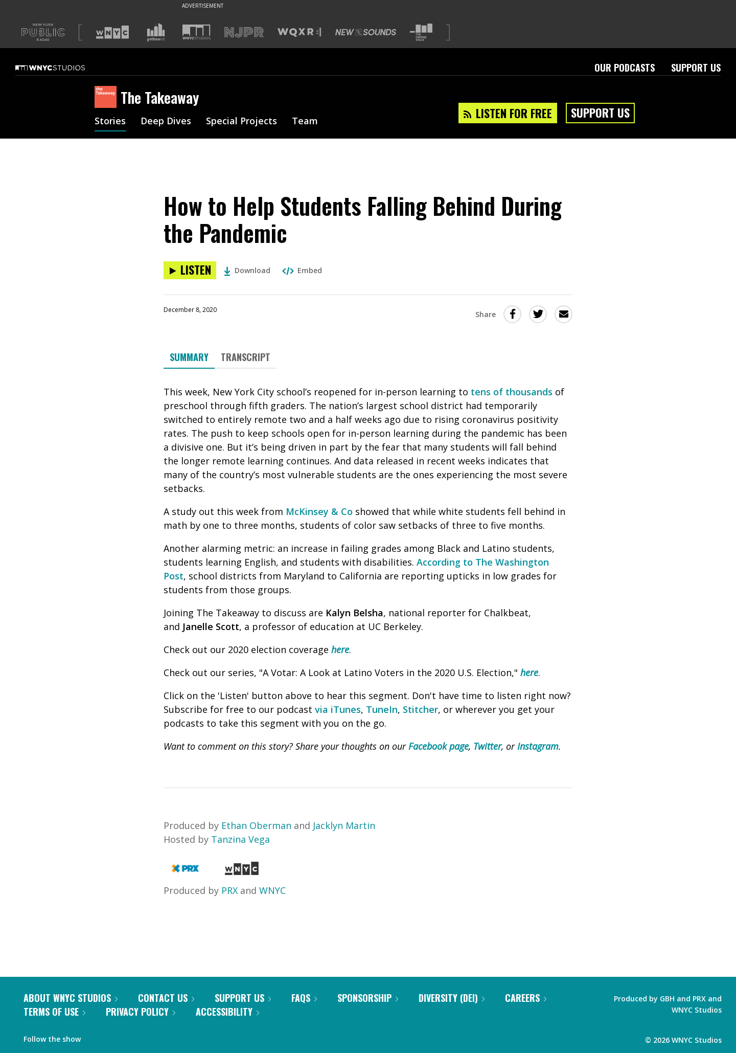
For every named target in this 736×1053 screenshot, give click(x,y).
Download (247, 270)
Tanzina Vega (240, 839)
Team (305, 121)
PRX (229, 890)
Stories (110, 121)
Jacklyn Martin (344, 825)
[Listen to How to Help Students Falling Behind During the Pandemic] (190, 270)
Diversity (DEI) (452, 997)
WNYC (272, 890)
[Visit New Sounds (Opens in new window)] (365, 32)
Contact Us (166, 997)
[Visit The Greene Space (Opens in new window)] (421, 32)
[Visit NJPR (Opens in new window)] (244, 32)
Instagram (538, 746)
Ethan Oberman (256, 825)
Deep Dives (166, 121)
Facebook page (438, 746)
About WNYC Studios (71, 997)
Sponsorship (367, 997)
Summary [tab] (189, 357)
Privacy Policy (140, 1011)
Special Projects (241, 121)
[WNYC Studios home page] (62, 67)
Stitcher (420, 709)
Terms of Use (54, 1011)
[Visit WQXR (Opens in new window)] (299, 32)
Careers (525, 997)
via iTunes (338, 709)
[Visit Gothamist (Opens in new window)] (156, 32)
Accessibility (227, 1011)
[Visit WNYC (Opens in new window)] (112, 32)
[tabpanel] (368, 569)
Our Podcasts (624, 67)
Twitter (487, 746)
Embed (302, 270)
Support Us (696, 67)
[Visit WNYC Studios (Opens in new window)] (196, 32)
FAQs (304, 997)
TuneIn (382, 709)
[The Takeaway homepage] (108, 97)
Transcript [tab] (245, 357)
